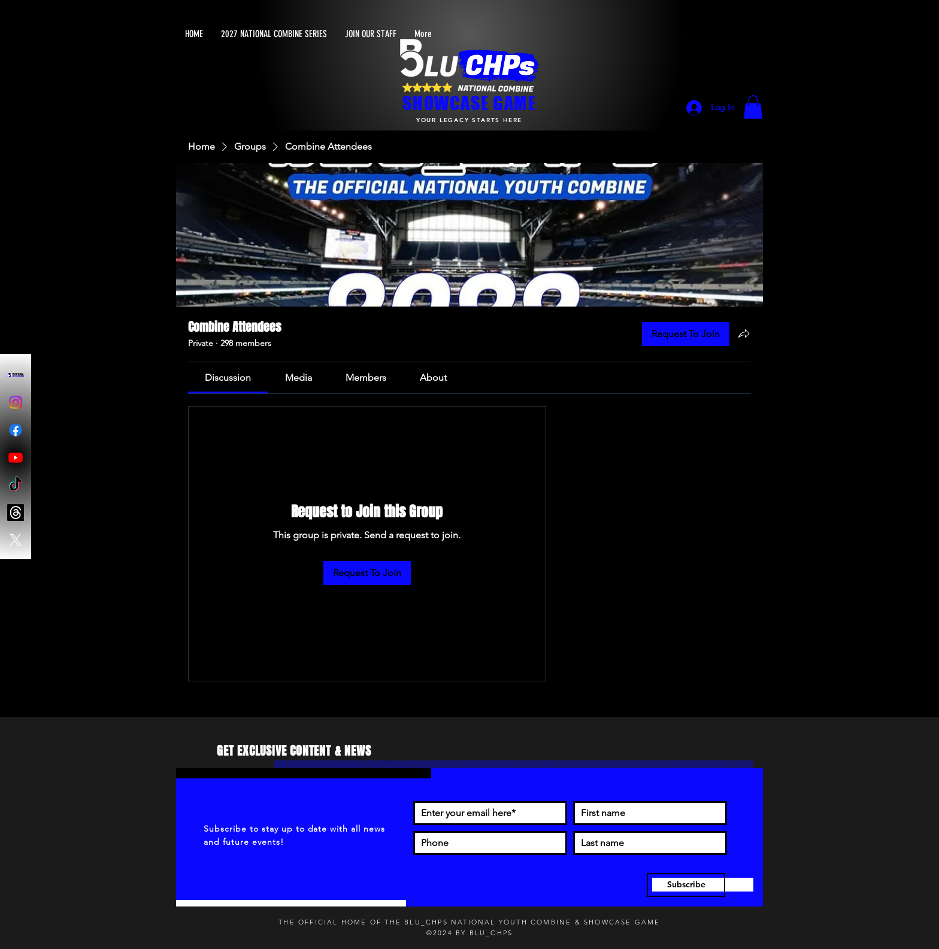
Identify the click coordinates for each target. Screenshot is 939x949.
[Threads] (15, 512)
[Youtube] (15, 457)
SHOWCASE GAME (469, 103)
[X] (15, 540)
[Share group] (744, 333)
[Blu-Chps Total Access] (15, 374)
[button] (753, 107)
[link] (228, 377)
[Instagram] (15, 402)
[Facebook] (15, 430)
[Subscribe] (686, 885)
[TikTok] (15, 485)
